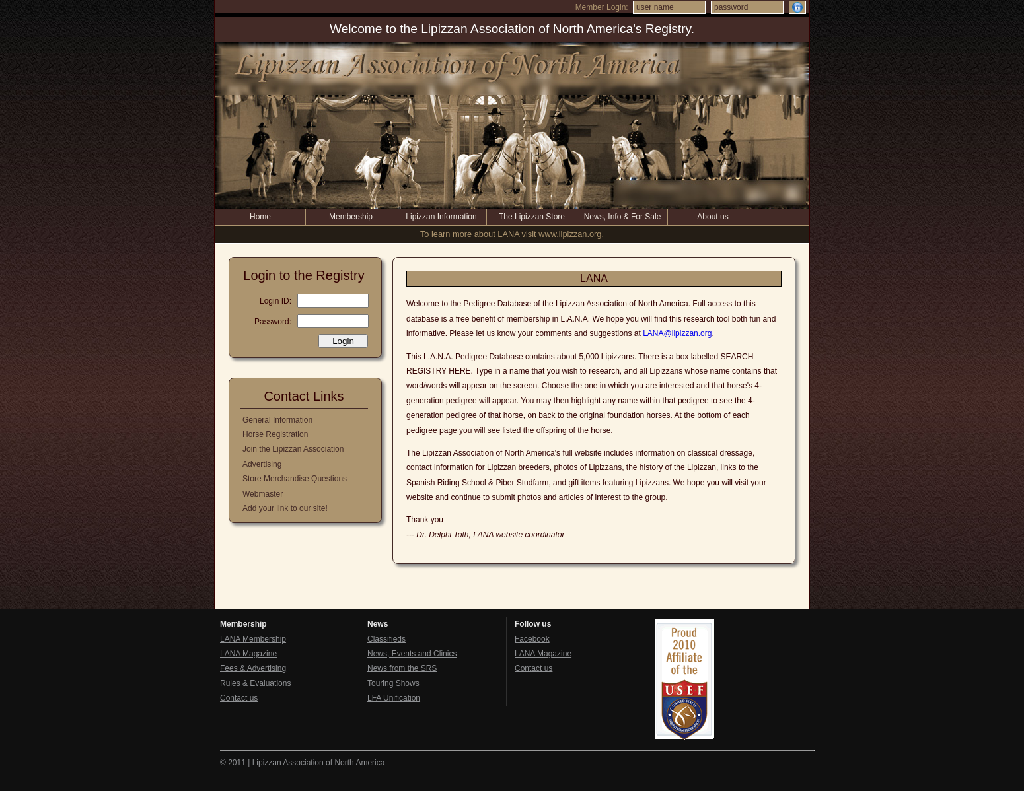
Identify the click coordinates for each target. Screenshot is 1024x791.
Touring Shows (393, 683)
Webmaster (262, 494)
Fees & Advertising (253, 668)
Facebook (532, 639)
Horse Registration (275, 434)
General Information (277, 420)
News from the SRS (402, 668)
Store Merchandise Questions (294, 478)
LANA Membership (253, 639)
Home (260, 216)
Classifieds (386, 639)
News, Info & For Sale (622, 216)
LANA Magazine (248, 653)
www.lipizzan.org (569, 234)
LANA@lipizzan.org (677, 333)
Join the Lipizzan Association (293, 449)
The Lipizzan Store (532, 216)
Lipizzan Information (441, 216)
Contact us (239, 698)
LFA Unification (393, 698)
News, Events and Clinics (412, 653)
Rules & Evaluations (255, 683)
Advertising (261, 464)
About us (712, 216)
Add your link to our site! (285, 508)
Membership (351, 216)
